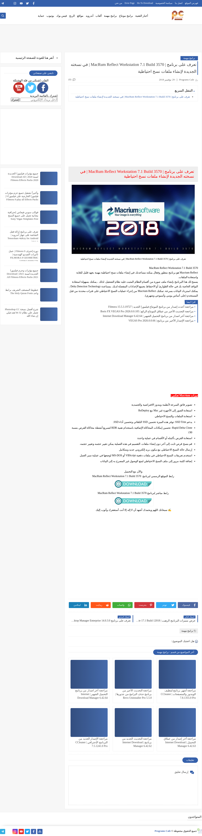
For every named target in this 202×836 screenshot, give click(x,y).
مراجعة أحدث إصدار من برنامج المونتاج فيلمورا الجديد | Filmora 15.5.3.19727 (151, 306)
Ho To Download (145, 3)
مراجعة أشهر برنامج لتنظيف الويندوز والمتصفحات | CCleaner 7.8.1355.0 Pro (178, 694)
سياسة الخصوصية (163, 3)
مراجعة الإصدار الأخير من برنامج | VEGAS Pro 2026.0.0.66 (161, 320)
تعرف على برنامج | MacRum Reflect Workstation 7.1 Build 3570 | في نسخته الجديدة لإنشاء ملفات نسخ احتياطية (132, 96)
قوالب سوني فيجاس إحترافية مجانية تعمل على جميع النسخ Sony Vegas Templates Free (23, 215)
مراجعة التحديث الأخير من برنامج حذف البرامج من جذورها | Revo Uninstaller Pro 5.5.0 (133, 694)
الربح (72, 15)
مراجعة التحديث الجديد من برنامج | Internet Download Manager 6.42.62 (137, 742)
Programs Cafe (163, 830)
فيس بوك (61, 15)
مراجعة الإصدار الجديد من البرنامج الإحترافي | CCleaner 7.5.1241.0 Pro (92, 742)
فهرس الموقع (191, 3)
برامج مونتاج (126, 15)
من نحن (118, 3)
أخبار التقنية (141, 15)
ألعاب (99, 15)
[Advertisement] (133, 131)
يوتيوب (50, 15)
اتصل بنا (178, 3)
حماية (41, 15)
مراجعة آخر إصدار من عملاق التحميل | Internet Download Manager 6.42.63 (180, 742)
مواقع (80, 15)
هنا (46, 57)
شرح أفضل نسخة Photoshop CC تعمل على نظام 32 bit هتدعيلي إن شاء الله (21, 312)
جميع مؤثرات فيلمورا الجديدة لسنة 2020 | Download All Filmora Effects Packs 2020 (23, 176)
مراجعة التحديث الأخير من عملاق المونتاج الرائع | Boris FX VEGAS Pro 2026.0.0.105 (147, 311)
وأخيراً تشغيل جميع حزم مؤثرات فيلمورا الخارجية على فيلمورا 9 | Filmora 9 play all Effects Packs (21, 196)
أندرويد (89, 15)
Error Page (130, 3)
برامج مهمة (110, 15)
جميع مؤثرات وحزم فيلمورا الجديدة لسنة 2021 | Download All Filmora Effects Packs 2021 (22, 273)
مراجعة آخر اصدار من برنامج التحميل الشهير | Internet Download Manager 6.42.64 (148, 316)
